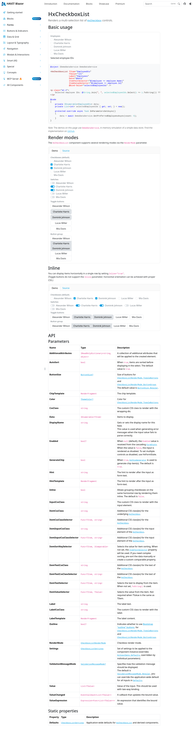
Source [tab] (65, 150)
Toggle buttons (57, 201)
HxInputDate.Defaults (128, 655)
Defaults (137, 681)
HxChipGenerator (138, 460)
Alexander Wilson (62, 39)
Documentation (71, 3)
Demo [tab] (55, 150)
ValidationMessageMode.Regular (133, 674)
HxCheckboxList (124, 723)
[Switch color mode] (190, 3)
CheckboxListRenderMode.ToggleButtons (137, 378)
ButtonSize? (87, 375)
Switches (54, 179)
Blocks (89, 3)
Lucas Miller (60, 50)
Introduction (50, 3)
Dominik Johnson (62, 46)
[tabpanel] (104, 208)
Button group (57, 234)
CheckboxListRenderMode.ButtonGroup (136, 385)
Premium (120, 3)
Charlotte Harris (62, 43)
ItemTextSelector (138, 550)
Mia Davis (59, 53)
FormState (151, 445)
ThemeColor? (87, 399)
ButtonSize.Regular (147, 388)
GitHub (70, 131)
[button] (22, 25)
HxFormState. (150, 454)
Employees (55, 36)
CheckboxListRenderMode (93, 643)
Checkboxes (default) (60, 157)
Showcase (104, 3)
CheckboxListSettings (92, 649)
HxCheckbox (94, 20)
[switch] (53, 183)
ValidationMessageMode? (93, 664)
